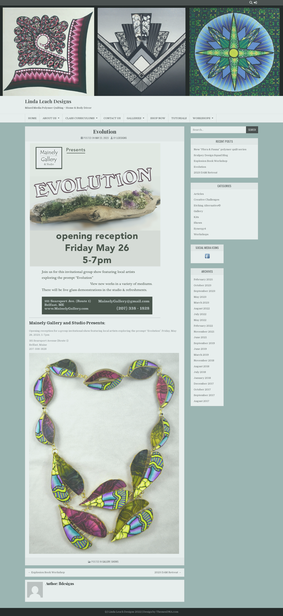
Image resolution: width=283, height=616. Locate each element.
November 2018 (204, 360)
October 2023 (202, 285)
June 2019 (200, 348)
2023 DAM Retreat (205, 172)
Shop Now (157, 118)
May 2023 (200, 296)
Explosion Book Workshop (210, 160)
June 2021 (200, 337)
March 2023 (201, 302)
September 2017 (204, 395)
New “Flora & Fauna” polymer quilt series (220, 149)
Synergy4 (200, 228)
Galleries (134, 118)
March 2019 (201, 354)
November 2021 (204, 331)
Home (32, 118)
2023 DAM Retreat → (167, 572)
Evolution (104, 131)
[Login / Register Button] (255, 2)
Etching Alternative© (207, 205)
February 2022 (203, 325)
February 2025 (203, 279)
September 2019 (204, 343)
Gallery (106, 561)
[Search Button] (251, 2)
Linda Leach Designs (48, 101)
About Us (49, 118)
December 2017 (204, 383)
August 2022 (202, 308)
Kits (196, 217)
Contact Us (112, 118)
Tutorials (179, 118)
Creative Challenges (206, 199)
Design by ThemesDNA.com (160, 611)
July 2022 (200, 314)
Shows (115, 561)
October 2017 (202, 389)
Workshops (201, 118)
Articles (199, 193)
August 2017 (201, 401)
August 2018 (201, 366)
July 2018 (200, 372)
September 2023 (204, 291)
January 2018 (202, 377)
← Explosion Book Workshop (46, 572)
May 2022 (200, 320)
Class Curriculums (80, 118)
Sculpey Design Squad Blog (211, 155)
